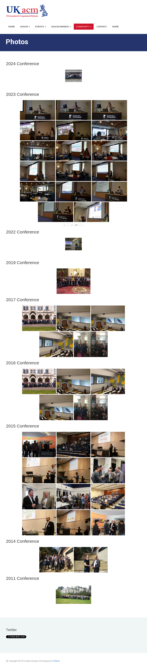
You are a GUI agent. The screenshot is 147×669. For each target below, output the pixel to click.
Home (11, 26)
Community (83, 26)
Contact (102, 26)
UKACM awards (61, 26)
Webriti (56, 661)
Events (40, 26)
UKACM (25, 26)
